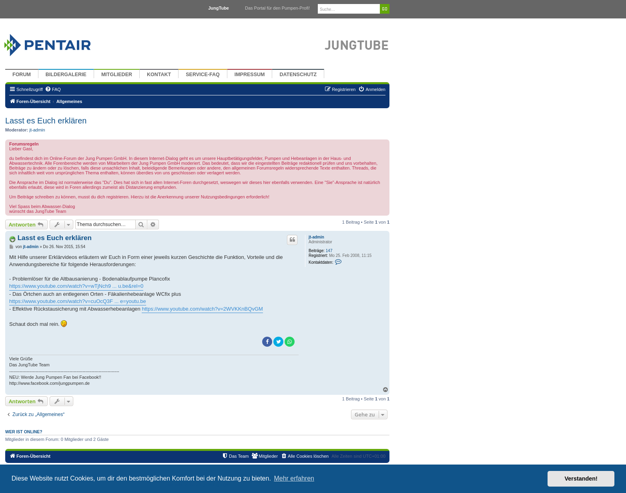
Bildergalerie (66, 74)
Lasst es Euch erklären (45, 120)
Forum (21, 74)
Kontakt (159, 74)
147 (329, 251)
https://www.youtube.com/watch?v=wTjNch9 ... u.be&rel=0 (76, 286)
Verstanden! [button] (581, 478)
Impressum (250, 74)
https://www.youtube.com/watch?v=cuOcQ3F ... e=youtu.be (77, 301)
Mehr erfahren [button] (294, 478)
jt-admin (37, 129)
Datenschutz (298, 74)
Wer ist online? (23, 431)
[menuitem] (53, 89)
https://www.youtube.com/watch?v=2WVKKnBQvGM (202, 309)
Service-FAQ (203, 74)
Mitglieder (116, 74)
